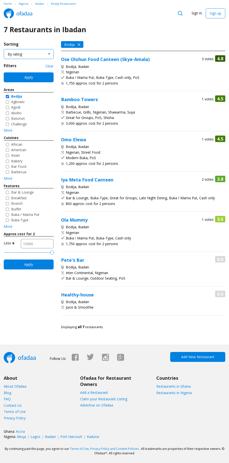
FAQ (7, 399)
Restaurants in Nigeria (174, 392)
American (18, 150)
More (8, 130)
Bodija (16, 96)
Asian (15, 155)
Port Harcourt (71, 436)
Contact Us (13, 405)
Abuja (21, 436)
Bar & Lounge (22, 192)
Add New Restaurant (197, 356)
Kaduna (93, 436)
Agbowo (18, 102)
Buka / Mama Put (25, 214)
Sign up (215, 13)
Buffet (16, 209)
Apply (28, 77)
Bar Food (18, 166)
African (16, 144)
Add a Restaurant (94, 392)
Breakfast (19, 198)
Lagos (35, 436)
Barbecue (19, 172)
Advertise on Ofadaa (96, 405)
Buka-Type (20, 220)
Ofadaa (18, 13)
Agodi (15, 107)
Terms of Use (15, 411)
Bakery (16, 161)
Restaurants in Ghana (173, 386)
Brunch (17, 203)
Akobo (16, 113)
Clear (49, 66)
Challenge (19, 124)
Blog (7, 392)
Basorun (18, 118)
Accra (20, 431)
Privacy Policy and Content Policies (114, 449)
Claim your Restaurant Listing (103, 399)
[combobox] (29, 54)
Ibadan (50, 436)
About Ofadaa (15, 386)
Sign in (197, 13)
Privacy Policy (15, 418)
